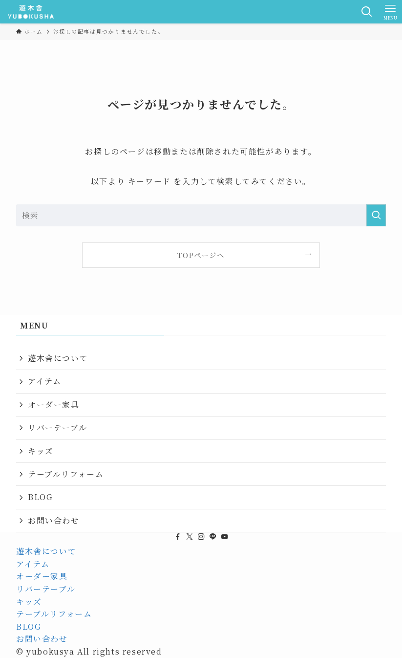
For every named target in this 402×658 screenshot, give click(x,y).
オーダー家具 (54, 404)
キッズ (41, 451)
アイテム (44, 381)
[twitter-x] (189, 536)
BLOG (40, 497)
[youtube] (224, 536)
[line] (213, 536)
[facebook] (177, 536)
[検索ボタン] (367, 11)
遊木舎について (58, 358)
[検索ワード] (201, 215)
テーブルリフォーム (66, 474)
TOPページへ (200, 255)
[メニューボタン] (390, 11)
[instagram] (201, 536)
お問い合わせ (54, 520)
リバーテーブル (57, 427)
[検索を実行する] (376, 215)
